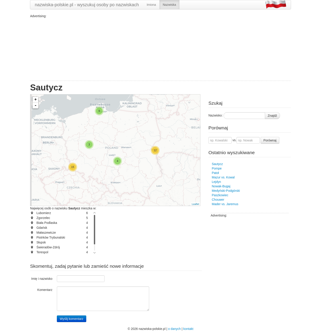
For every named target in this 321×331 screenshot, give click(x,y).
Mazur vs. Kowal (223, 177)
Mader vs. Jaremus (225, 204)
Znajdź (272, 115)
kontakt (188, 329)
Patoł (215, 173)
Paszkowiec (220, 195)
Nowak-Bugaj (221, 186)
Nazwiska (169, 4)
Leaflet (195, 204)
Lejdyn (216, 182)
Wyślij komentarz (71, 319)
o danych (174, 329)
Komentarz (44, 290)
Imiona (151, 4)
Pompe (217, 168)
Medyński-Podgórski (226, 190)
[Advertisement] (160, 49)
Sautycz (217, 164)
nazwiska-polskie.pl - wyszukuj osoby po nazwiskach (87, 4)
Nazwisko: (215, 115)
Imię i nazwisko (41, 278)
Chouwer (218, 199)
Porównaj (269, 140)
